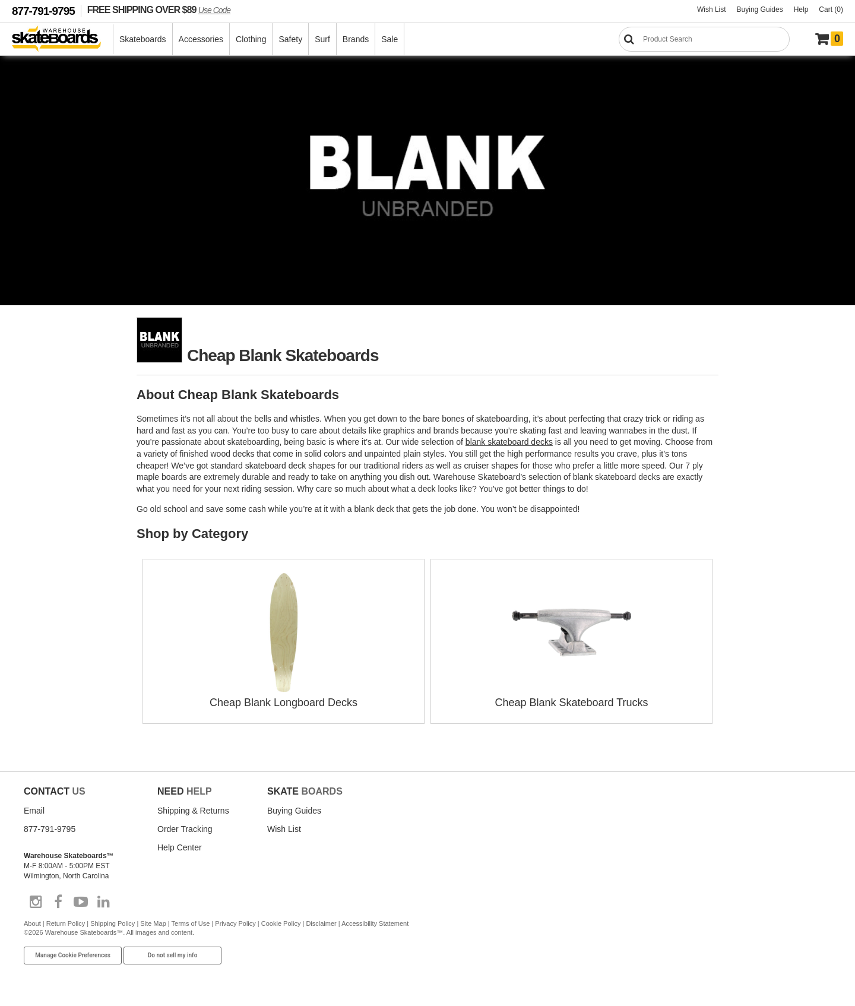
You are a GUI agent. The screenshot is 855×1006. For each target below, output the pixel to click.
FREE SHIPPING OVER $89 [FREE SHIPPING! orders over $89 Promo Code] (158, 9)
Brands (356, 39)
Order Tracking (185, 829)
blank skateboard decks (509, 442)
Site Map (153, 923)
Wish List (711, 9)
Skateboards (142, 39)
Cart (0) (831, 9)
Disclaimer (321, 923)
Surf (322, 39)
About (32, 923)
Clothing (251, 39)
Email (34, 810)
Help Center (179, 847)
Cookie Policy (281, 923)
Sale (389, 39)
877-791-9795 (43, 11)
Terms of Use (191, 923)
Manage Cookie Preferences (72, 955)
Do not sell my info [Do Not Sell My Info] (173, 955)
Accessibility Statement (374, 923)
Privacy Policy (235, 923)
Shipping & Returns (193, 810)
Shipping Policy (112, 923)
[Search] (704, 39)
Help (801, 9)
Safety (290, 39)
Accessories (201, 39)
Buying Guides (760, 9)
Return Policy (65, 923)
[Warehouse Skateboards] (62, 39)
